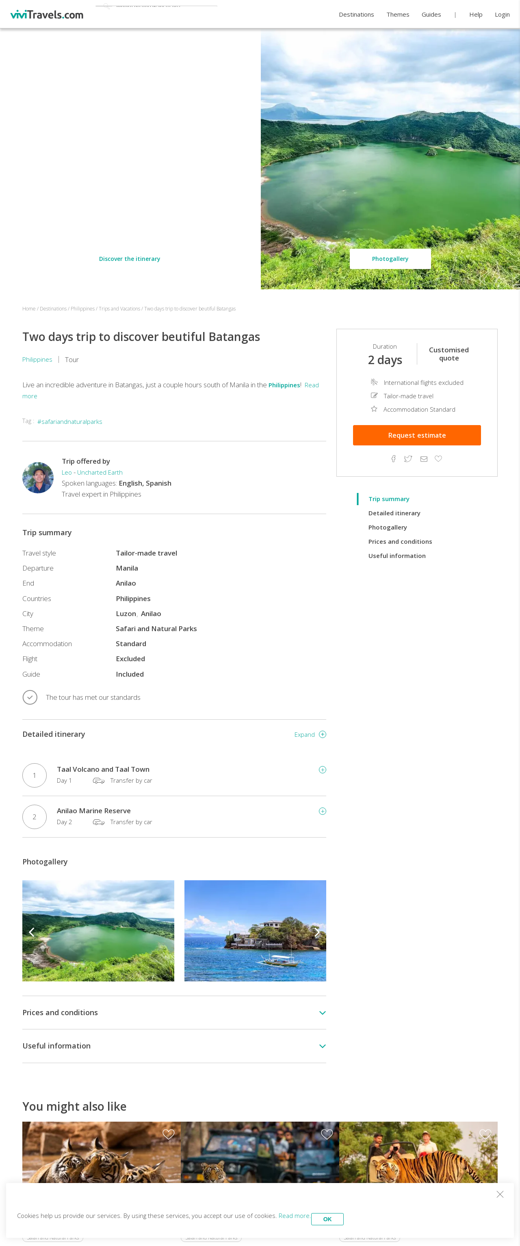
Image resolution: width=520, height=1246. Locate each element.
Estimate (417, 435)
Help (476, 15)
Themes (398, 15)
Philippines (38, 359)
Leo (68, 472)
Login (502, 15)
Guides (431, 15)
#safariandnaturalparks (71, 421)
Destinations (356, 15)
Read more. (306, 1213)
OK (347, 1213)
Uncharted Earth (103, 472)
